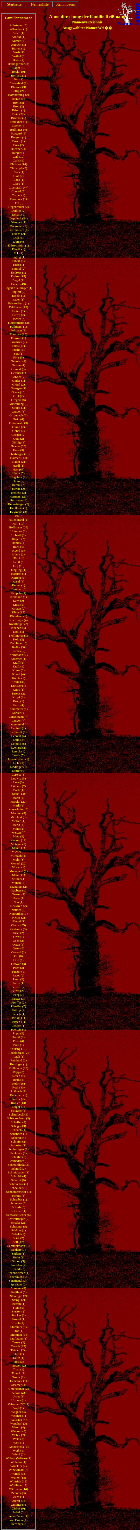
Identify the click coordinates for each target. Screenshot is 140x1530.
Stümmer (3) (18, 1334)
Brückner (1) (18, 122)
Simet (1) (19, 1257)
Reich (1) (19, 1056)
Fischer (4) (18, 319)
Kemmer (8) (19, 589)
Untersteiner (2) (18, 1388)
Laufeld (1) (18, 728)
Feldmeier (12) (18, 307)
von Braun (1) (18, 1520)
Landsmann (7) (18, 716)
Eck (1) (18, 253)
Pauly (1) (18, 983)
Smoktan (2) (18, 1265)
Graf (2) (18, 396)
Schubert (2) (18, 1203)
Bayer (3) (18, 68)
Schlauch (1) (18, 1153)
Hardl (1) (18, 465)
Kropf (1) (18, 697)
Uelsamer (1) (18, 1381)
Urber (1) (19, 1396)
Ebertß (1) (18, 249)
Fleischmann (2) (18, 322)
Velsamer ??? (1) (18, 1404)
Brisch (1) (18, 110)
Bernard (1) (18, 75)
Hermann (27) (18, 496)
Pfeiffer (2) (18, 1002)
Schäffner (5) (18, 1226)
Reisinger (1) (18, 1064)
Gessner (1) (18, 373)
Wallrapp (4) (18, 1419)
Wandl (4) (18, 1427)
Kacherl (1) (18, 574)
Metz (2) (18, 836)
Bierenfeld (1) (18, 83)
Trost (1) (18, 1369)
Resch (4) (18, 1076)
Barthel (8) (18, 56)
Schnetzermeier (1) (18, 1191)
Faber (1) (18, 299)
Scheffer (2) (18, 1122)
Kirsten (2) (18, 608)
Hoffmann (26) (18, 527)
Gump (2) (18, 427)
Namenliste (40, 4)
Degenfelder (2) (18, 207)
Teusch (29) (18, 1346)
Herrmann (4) (18, 500)
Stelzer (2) (18, 1311)
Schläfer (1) (18, 1157)
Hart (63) (18, 469)
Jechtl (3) (19, 562)
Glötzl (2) (18, 384)
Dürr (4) (18, 241)
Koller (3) (18, 647)
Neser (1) (19, 898)
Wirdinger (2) (18, 1485)
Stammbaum (65, 4)
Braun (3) (18, 98)
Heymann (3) (18, 512)
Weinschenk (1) (18, 1446)
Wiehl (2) (18, 1454)
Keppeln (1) (18, 593)
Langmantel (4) (18, 724)
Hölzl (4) (18, 558)
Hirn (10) (19, 523)
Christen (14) (18, 164)
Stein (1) (18, 1307)
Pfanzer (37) (18, 998)
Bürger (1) (18, 152)
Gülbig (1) (18, 442)
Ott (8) (18, 956)
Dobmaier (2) (18, 226)
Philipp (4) (18, 1010)
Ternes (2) (18, 1342)
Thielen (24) (18, 1350)
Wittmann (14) (18, 1489)
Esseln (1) (18, 295)
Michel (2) (18, 852)
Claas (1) (18, 172)
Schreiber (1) (18, 1199)
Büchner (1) (18, 149)
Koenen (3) (18, 628)
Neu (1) (18, 902)
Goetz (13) (18, 392)
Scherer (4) (18, 1137)
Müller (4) (18, 879)
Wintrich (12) (18, 1481)
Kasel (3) (18, 581)
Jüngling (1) (18, 570)
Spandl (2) (18, 1269)
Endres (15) (18, 276)
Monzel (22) (18, 863)
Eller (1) (18, 265)
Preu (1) (18, 1045)
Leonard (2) (18, 747)
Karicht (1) (18, 577)
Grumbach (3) (18, 415)
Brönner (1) (18, 118)
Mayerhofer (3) (18, 809)
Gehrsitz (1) (18, 361)
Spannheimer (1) (18, 1273)
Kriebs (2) (18, 693)
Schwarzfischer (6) (18, 1215)
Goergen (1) (18, 388)
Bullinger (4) (18, 129)
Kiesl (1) (18, 604)
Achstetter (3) (19, 25)
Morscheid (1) (18, 871)
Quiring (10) (18, 1049)
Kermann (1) (18, 597)
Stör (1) (18, 1331)
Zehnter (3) (18, 1493)
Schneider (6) (18, 1188)
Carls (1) (18, 160)
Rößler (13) (18, 1103)
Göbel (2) (18, 431)
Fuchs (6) (18, 349)
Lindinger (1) (18, 767)
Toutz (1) (18, 1358)
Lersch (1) (18, 751)
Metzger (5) (18, 844)
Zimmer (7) (18, 1504)
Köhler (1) (18, 713)
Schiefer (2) (18, 1141)
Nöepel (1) (18, 921)
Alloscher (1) (18, 29)
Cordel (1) (18, 195)
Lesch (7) (18, 755)
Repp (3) (18, 1072)
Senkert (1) (18, 1249)
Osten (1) (19, 944)
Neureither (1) (18, 913)
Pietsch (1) (18, 1014)
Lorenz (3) (18, 774)
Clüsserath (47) (18, 187)
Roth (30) (18, 1087)
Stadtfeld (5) (18, 1292)
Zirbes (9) (18, 1508)
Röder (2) (18, 1099)
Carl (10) (18, 156)
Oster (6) (18, 948)
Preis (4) (18, 1041)
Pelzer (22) (18, 991)
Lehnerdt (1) (18, 732)
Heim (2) (18, 481)
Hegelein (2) (18, 477)
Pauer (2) (18, 975)
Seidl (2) (18, 1238)
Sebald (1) (18, 1234)
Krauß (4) (18, 674)
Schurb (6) (18, 1207)
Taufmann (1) (18, 1338)
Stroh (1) (18, 1323)
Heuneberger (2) (18, 504)
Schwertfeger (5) (18, 1219)
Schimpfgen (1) (18, 1149)
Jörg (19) (18, 566)
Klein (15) (18, 612)
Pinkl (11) (18, 1018)
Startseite (14, 4)
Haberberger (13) (18, 454)
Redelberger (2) (18, 1052)
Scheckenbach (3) (18, 1118)
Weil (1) (18, 1443)
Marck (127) (18, 801)
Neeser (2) (18, 894)
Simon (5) (18, 1261)
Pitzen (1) (18, 1022)
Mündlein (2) (18, 886)
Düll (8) (18, 237)
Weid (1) (18, 1439)
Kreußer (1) (18, 686)
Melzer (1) (18, 821)
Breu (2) (18, 106)
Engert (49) (18, 284)
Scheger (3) (18, 1126)
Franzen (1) (18, 338)
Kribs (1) (18, 689)
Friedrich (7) (18, 342)
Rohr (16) (18, 1083)
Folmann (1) (18, 330)
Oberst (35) (18, 925)
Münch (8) (18, 882)
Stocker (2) (18, 1315)
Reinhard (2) (18, 1060)
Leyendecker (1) (18, 759)
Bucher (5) (18, 125)
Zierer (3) (18, 1500)
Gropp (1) (18, 407)
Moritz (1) (18, 867)
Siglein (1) (18, 1253)
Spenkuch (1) (18, 1276)
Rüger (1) (18, 1107)
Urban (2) (18, 1392)
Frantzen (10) (18, 334)
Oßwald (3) (18, 964)
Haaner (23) (18, 446)
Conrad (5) (18, 191)
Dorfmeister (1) (18, 230)
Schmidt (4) (18, 1176)
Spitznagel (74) (18, 1280)
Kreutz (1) (18, 678)
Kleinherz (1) (18, 616)
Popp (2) (18, 1033)
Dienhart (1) (19, 222)
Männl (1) (18, 875)
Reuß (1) (18, 1079)
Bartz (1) (18, 60)
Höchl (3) (18, 550)
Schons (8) (18, 1195)
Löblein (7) (18, 786)
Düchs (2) (18, 234)
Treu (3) (18, 1361)
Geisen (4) (18, 365)
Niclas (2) (18, 917)
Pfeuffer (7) (18, 1006)
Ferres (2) (18, 315)
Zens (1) (18, 1497)
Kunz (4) (18, 705)
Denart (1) (18, 214)
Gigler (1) (18, 380)
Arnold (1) (18, 37)
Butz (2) (18, 145)
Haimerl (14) (18, 458)
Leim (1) (18, 740)
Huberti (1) (18, 535)
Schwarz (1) (18, 1211)
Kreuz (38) (18, 682)
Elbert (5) (18, 261)
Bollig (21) (18, 91)
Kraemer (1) (19, 658)
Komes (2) (18, 651)
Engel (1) (19, 280)
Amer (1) (18, 33)
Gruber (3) (18, 411)
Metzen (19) (19, 840)
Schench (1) (18, 1130)
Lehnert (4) (18, 736)
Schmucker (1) (18, 1184)
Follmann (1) (18, 326)
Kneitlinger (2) (18, 624)
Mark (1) (18, 805)
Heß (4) (18, 516)
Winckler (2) (18, 1466)
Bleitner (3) (18, 87)
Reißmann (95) (18, 1068)
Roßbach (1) (18, 1091)
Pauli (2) (18, 979)
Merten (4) (18, 832)
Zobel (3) (19, 1512)
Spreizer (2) (18, 1288)
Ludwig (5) (18, 778)
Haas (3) (18, 450)
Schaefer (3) (19, 1110)
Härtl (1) (18, 546)
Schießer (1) (19, 1145)
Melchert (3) (18, 817)
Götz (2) (18, 438)
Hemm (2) (18, 485)
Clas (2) (18, 176)
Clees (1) (18, 183)
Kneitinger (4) (18, 620)
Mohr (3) (18, 859)
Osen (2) (18, 940)
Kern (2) (18, 601)
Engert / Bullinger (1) (18, 288)
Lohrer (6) (18, 770)
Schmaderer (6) (18, 1161)
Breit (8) (18, 102)
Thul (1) (18, 1354)
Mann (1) (19, 798)
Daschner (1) (18, 199)
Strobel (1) (18, 1319)
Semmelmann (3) (18, 1246)
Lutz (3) (18, 782)
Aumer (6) (18, 40)
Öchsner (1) (18, 1524)
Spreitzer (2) (18, 1284)
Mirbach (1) (18, 855)
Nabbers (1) (18, 890)
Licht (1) (18, 763)
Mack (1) (18, 790)
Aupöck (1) (18, 44)
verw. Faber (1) (18, 1516)
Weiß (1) (18, 1450)
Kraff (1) (18, 662)
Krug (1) (18, 701)
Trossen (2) (18, 1365)
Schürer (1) (18, 1230)
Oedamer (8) (18, 929)
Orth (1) (18, 937)
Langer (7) (18, 720)
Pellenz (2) (18, 987)
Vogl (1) (18, 1408)
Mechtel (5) (18, 813)
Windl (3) (18, 1473)
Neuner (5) (18, 910)
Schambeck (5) (18, 1114)
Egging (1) (18, 257)
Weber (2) (18, 1435)
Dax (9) (18, 203)
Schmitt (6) (18, 1180)
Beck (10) (18, 71)
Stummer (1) (18, 1327)
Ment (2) (18, 828)
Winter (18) (18, 1477)
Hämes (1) (18, 543)
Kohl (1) (18, 631)
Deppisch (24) (18, 218)
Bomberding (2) (18, 95)
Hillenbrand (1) (18, 519)
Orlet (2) (18, 933)
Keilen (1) (18, 585)
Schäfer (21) (18, 1222)
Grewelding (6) (18, 404)
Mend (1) (19, 825)
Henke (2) (18, 489)
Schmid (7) (18, 1168)
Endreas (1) (18, 272)
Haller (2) (18, 461)
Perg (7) (18, 995)
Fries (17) (18, 346)
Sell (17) (18, 1242)
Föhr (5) (18, 357)
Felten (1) (18, 311)
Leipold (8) (18, 743)
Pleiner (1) (18, 1025)
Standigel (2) (18, 1296)
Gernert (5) (18, 369)
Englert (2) (18, 292)
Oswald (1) (18, 952)
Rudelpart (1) (18, 1095)
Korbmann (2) (18, 655)
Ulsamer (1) (18, 1385)
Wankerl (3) (18, 1431)
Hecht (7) (18, 473)
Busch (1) (18, 141)
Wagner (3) (18, 1412)
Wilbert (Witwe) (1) (18, 1458)
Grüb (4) (18, 419)
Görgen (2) (18, 434)
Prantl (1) (18, 1037)
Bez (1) (18, 79)
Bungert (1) (18, 137)
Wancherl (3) (18, 1423)
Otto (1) (18, 960)
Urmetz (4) (18, 1400)
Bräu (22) (18, 114)
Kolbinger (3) (18, 643)
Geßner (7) (18, 377)
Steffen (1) (18, 1303)
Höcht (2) (18, 554)
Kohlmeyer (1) (18, 635)
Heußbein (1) (18, 508)
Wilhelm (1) (18, 1462)
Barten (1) (18, 48)
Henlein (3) (18, 492)
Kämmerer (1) (18, 709)
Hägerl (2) (18, 539)
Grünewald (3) (18, 423)
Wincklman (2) (18, 1470)
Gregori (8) (18, 400)
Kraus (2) (18, 670)
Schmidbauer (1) (18, 1172)
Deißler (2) (18, 210)
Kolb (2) (18, 639)
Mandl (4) (18, 794)
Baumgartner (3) (18, 64)
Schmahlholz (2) (18, 1164)
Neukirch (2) (18, 906)
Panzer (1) (18, 971)
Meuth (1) (18, 848)
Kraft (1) (18, 666)
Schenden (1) (18, 1134)
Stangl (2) (18, 1300)
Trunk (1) (18, 1377)
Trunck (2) (18, 1373)
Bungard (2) (18, 133)
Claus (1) (18, 180)
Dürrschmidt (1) (18, 245)
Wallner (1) (18, 1416)
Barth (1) (18, 52)
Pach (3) (18, 967)
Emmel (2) (18, 268)
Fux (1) (18, 353)
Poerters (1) (18, 1029)
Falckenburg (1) (18, 303)
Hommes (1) (18, 531)
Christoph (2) (18, 168)
